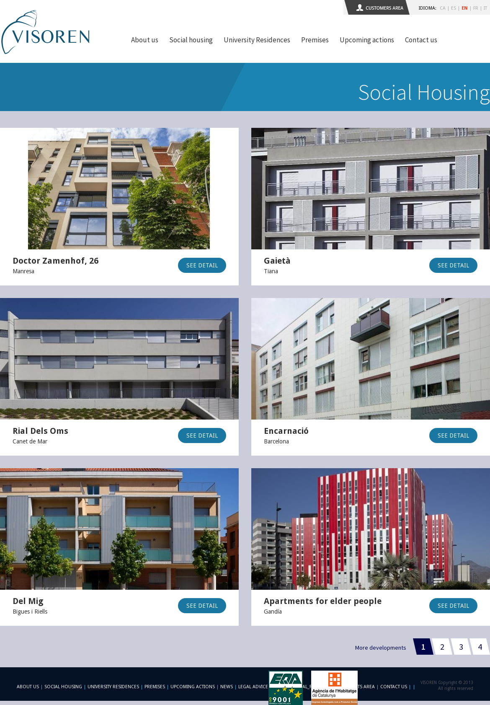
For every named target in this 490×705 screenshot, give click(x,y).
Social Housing (63, 686)
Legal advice (253, 686)
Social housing (191, 39)
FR (475, 8)
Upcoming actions (367, 39)
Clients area (360, 686)
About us (144, 39)
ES (453, 8)
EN (465, 8)
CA (443, 8)
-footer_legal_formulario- (306, 686)
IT (485, 8)
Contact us (421, 39)
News (226, 686)
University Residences (257, 39)
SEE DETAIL (202, 265)
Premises (315, 39)
